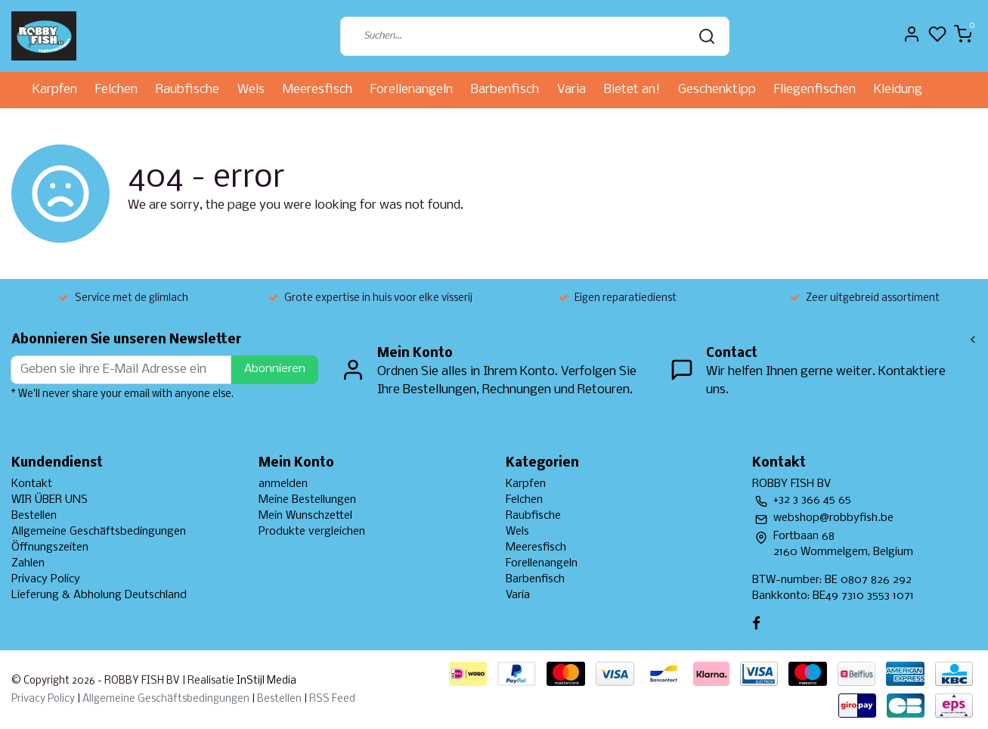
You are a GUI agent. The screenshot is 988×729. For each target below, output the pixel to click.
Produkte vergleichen (312, 532)
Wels (251, 89)
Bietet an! (632, 89)
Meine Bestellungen (307, 500)
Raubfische (187, 89)
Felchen (116, 89)
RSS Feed (332, 699)
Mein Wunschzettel (305, 516)
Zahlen (28, 563)
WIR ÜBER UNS (49, 500)
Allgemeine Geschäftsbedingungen (98, 532)
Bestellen (34, 516)
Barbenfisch (505, 89)
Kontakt (31, 484)
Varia (571, 89)
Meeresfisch (317, 89)
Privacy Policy (45, 579)
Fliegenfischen (815, 89)
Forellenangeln (411, 89)
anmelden (283, 484)
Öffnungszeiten (49, 547)
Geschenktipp (717, 89)
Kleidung (898, 89)
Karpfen (55, 89)
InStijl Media (265, 681)
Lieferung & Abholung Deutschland (99, 595)
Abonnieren (274, 369)
